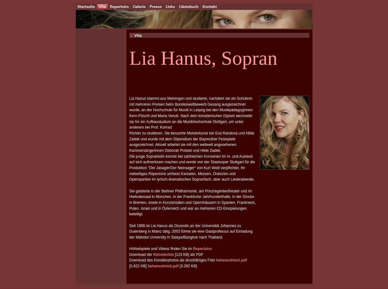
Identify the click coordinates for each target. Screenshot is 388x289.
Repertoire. (202, 249)
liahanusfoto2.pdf (163, 266)
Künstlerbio (163, 254)
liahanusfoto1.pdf (231, 260)
